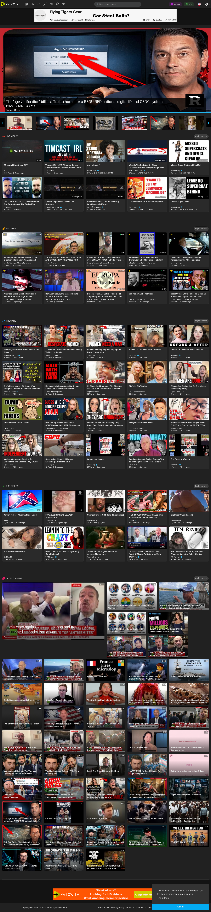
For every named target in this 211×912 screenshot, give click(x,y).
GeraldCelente (51, 263)
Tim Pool (7, 207)
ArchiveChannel (93, 557)
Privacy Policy (117, 907)
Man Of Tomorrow (137, 171)
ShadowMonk (50, 520)
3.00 (38, 271)
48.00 (121, 271)
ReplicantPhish (93, 392)
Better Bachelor (11, 392)
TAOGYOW (134, 557)
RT (5, 171)
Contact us (141, 907)
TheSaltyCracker (51, 465)
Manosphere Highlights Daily (56, 428)
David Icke (133, 465)
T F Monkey (51, 557)
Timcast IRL (50, 171)
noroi (6, 520)
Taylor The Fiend (51, 355)
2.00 (163, 234)
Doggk (133, 520)
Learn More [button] (164, 898)
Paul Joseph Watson (137, 392)
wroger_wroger (176, 263)
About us (130, 907)
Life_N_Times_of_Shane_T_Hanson (17, 263)
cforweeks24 (176, 520)
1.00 (38, 234)
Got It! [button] (180, 907)
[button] (199, 4)
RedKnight (8, 557)
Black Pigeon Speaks (53, 392)
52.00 (205, 234)
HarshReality (92, 520)
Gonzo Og (92, 465)
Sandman (134, 355)
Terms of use (103, 907)
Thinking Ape (9, 428)
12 (89, 271)
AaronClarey (93, 171)
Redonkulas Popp (12, 355)
